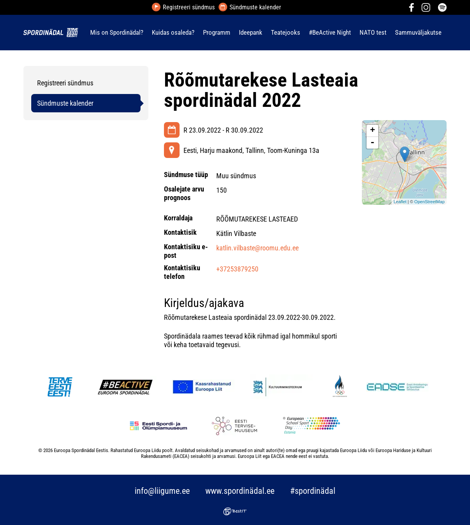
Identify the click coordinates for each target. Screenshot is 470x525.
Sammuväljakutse (418, 32)
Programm (216, 32)
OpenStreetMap (429, 201)
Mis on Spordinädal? (116, 32)
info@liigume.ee (162, 491)
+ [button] (372, 131)
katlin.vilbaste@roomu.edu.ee (257, 248)
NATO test (373, 32)
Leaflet (399, 201)
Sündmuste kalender (255, 7)
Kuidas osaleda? (173, 32)
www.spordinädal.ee (239, 491)
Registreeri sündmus (189, 7)
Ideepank (250, 32)
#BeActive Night (330, 32)
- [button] (372, 143)
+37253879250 (237, 269)
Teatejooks (285, 32)
